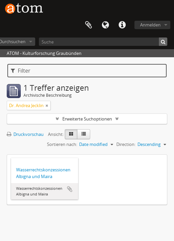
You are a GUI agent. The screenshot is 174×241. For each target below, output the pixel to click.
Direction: (125, 144)
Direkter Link (122, 25)
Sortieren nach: (62, 144)
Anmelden (150, 25)
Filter (21, 70)
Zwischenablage (88, 25)
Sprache (105, 25)
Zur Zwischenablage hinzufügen (69, 189)
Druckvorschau (25, 134)
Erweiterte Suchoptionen (87, 119)
